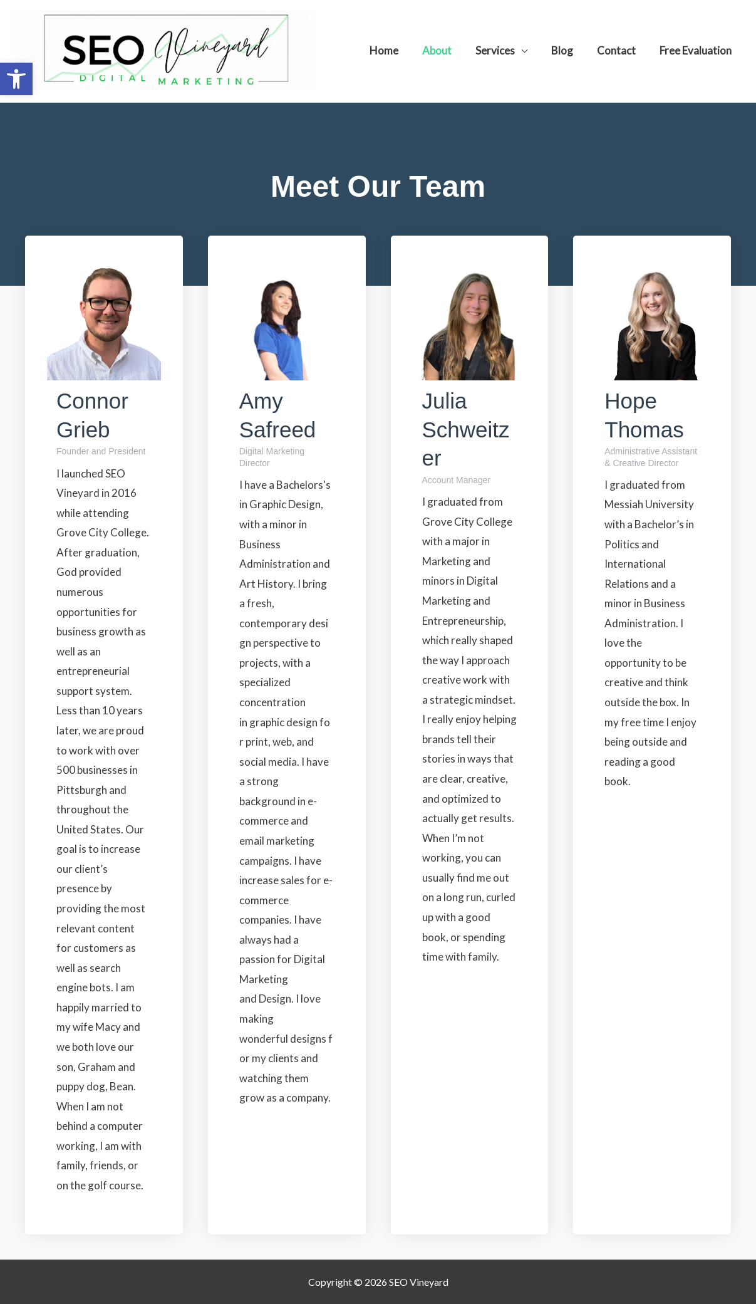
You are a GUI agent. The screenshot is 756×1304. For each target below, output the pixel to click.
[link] (16, 79)
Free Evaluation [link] (697, 50)
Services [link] (504, 50)
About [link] (448, 50)
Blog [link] (568, 50)
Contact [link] (620, 50)
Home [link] (397, 50)
